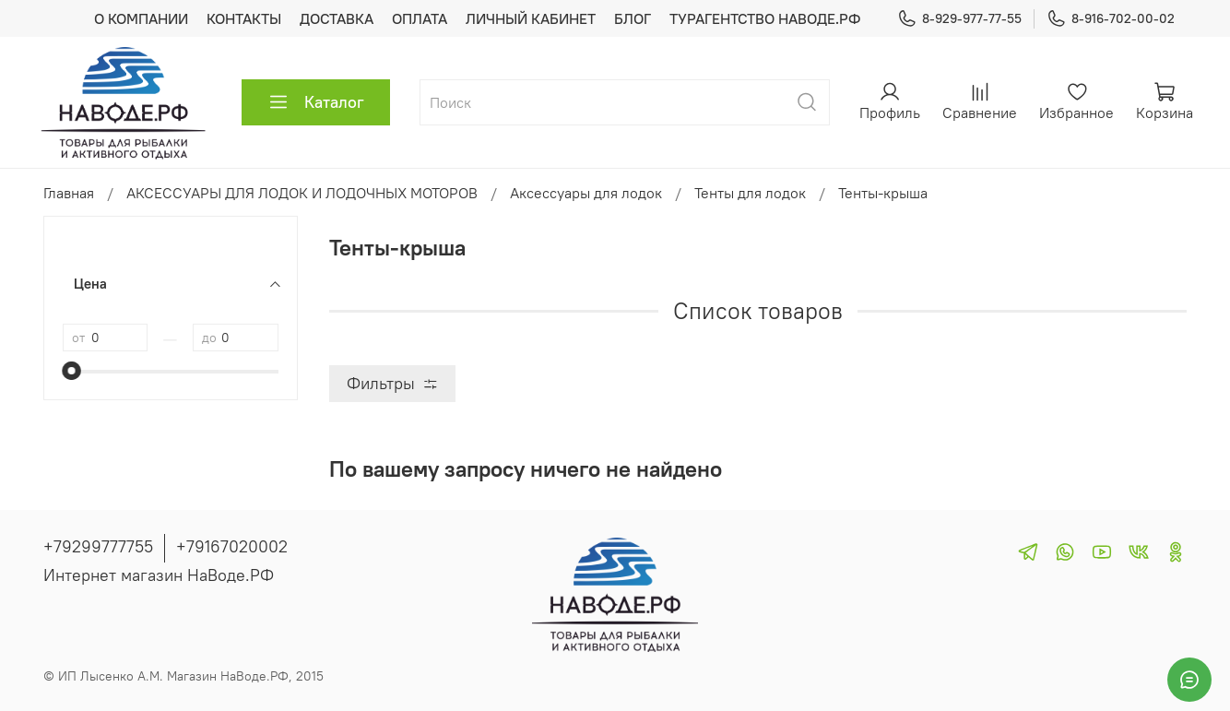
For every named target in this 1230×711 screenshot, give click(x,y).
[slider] (72, 371)
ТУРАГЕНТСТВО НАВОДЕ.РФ (764, 18)
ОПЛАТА (419, 18)
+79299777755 (98, 546)
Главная (68, 193)
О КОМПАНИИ (141, 18)
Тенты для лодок (750, 193)
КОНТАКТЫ (244, 18)
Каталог (315, 102)
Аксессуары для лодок (586, 193)
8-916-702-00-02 (1111, 19)
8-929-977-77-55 (959, 19)
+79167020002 (232, 546)
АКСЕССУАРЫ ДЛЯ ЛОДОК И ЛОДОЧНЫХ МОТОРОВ (302, 193)
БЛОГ (632, 18)
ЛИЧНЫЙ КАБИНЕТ (531, 18)
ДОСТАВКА (336, 18)
